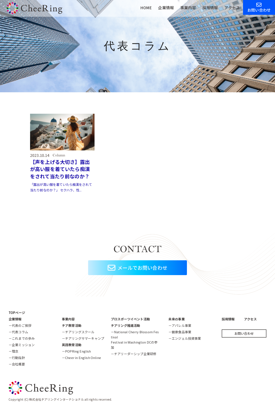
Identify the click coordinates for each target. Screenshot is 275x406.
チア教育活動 (71, 325)
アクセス (232, 7)
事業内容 (188, 7)
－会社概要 (17, 364)
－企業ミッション (22, 344)
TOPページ (17, 312)
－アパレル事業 (179, 325)
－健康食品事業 (179, 332)
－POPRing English (76, 351)
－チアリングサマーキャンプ (83, 338)
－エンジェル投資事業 (184, 338)
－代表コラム (18, 332)
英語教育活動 (71, 344)
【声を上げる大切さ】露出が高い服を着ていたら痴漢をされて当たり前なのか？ (61, 169)
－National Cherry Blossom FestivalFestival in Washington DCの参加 (135, 340)
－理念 (13, 351)
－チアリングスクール (78, 332)
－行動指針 (17, 357)
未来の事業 (176, 319)
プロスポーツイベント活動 (130, 319)
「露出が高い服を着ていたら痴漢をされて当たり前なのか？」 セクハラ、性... (61, 187)
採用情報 (210, 7)
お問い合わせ (259, 7)
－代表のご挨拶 (20, 325)
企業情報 (166, 7)
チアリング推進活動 (125, 325)
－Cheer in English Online (81, 357)
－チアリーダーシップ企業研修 (133, 353)
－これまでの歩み (22, 338)
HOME (146, 7)
